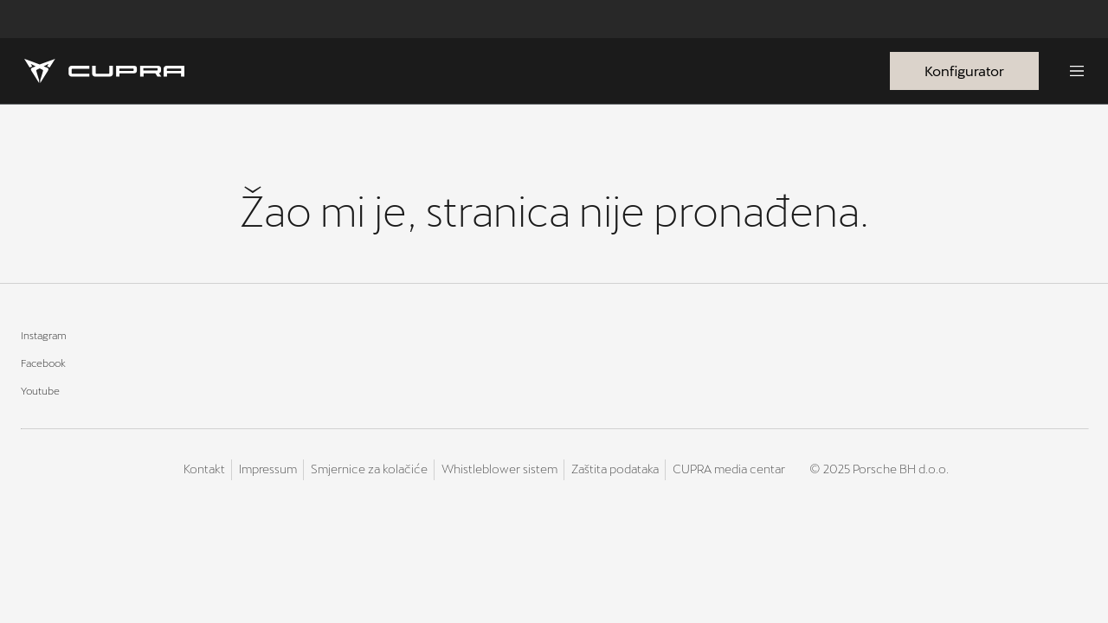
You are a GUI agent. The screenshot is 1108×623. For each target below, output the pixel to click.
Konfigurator (964, 70)
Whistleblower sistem (499, 468)
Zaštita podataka (615, 468)
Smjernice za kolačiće (369, 468)
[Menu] (1076, 71)
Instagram (44, 335)
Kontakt (204, 468)
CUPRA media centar (729, 468)
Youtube (40, 390)
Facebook (43, 362)
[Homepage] (104, 71)
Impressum (268, 468)
